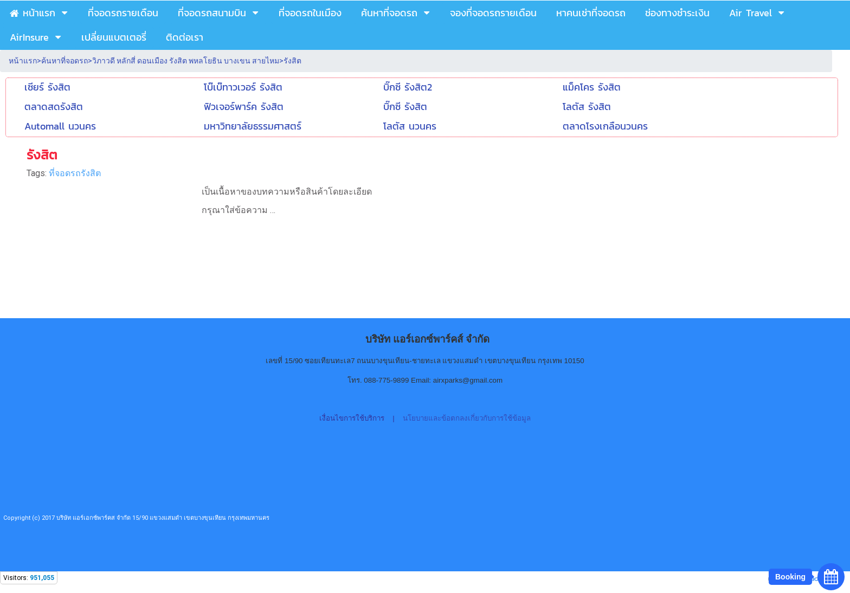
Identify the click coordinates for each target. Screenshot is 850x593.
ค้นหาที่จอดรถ (64, 60)
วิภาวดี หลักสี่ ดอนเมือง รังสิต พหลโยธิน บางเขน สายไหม (185, 60)
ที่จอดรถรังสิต (75, 173)
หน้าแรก (23, 60)
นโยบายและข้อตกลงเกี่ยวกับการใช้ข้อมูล (467, 418)
